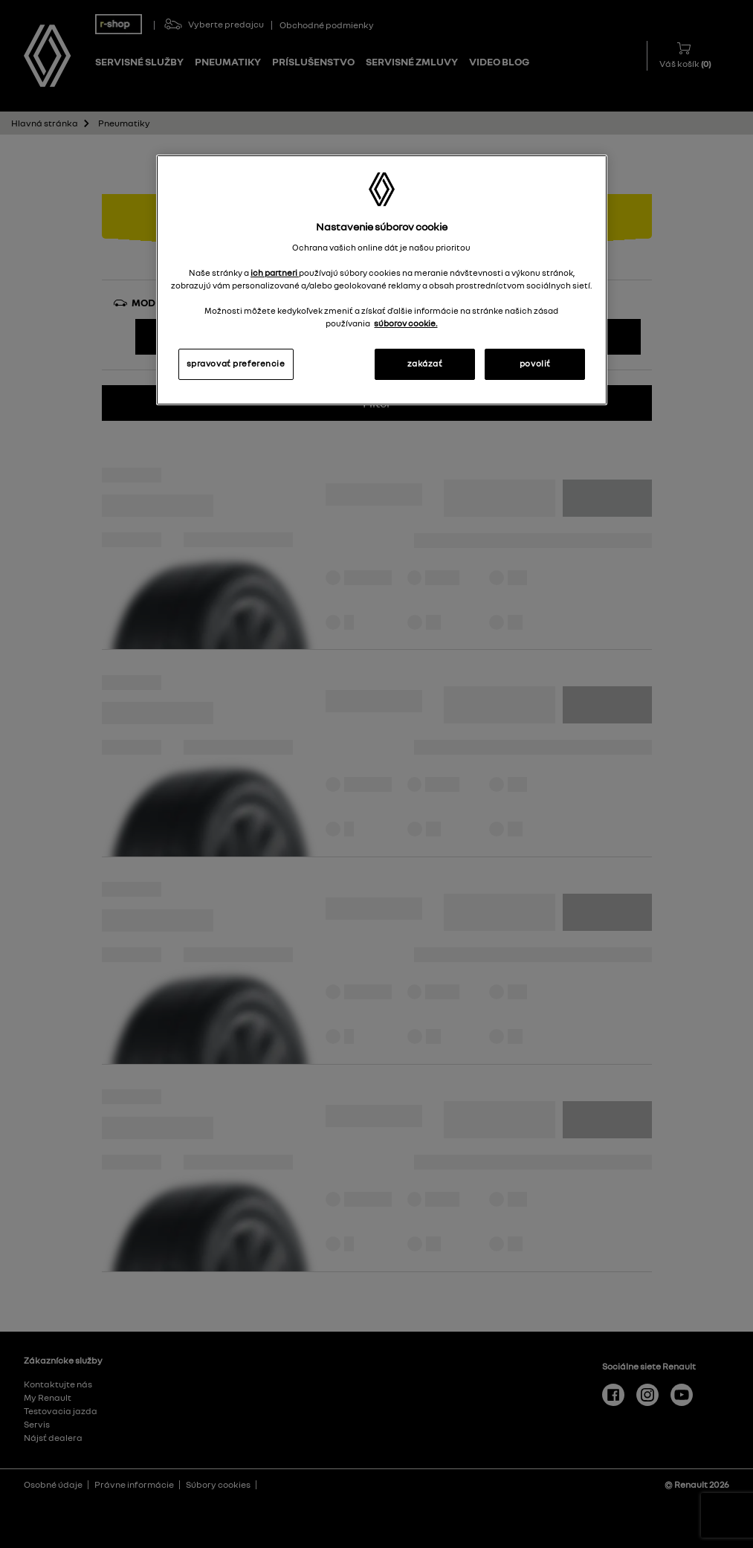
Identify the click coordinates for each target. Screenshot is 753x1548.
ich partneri (275, 273)
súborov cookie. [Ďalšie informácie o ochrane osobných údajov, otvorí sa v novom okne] (405, 323)
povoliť (535, 363)
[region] (382, 280)
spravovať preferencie (236, 363)
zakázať (425, 363)
